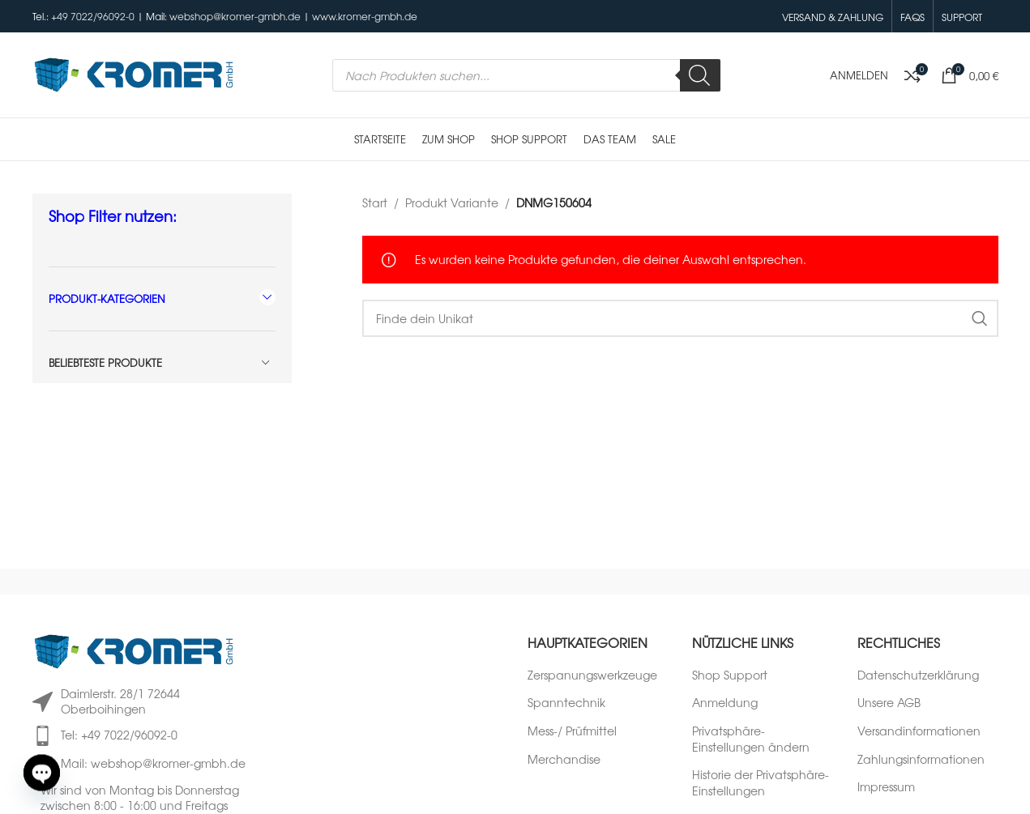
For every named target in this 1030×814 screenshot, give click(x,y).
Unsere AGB (889, 702)
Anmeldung (725, 702)
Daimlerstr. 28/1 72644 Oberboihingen (120, 701)
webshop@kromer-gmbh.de (235, 16)
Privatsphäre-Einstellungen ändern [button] (751, 739)
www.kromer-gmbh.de (364, 16)
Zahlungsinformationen (921, 759)
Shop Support (729, 675)
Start (374, 202)
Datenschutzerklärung (918, 675)
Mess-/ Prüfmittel (572, 731)
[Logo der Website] (133, 73)
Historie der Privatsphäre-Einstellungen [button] (760, 783)
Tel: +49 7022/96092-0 (119, 735)
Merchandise (564, 759)
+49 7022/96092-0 (93, 16)
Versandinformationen (919, 731)
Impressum (886, 787)
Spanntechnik (566, 702)
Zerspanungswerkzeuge (592, 675)
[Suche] (680, 318)
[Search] (700, 75)
